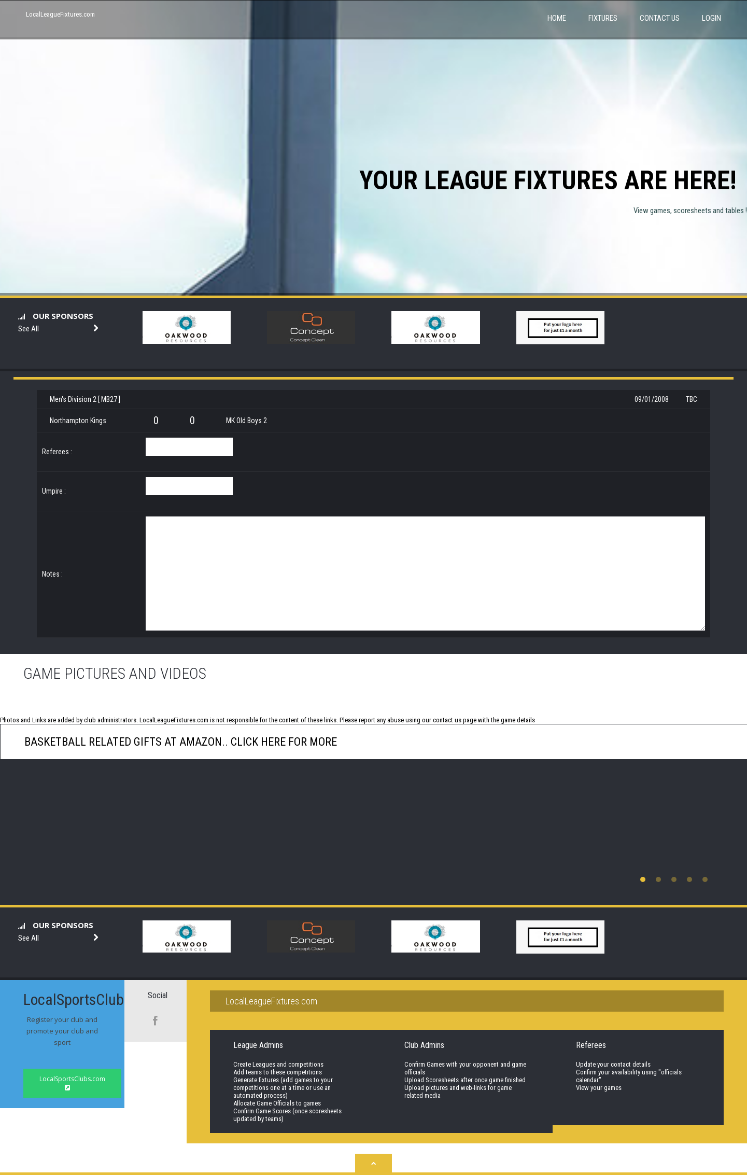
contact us (447, 720)
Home (556, 18)
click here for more (282, 741)
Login (711, 18)
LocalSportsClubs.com (72, 1082)
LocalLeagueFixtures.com (60, 14)
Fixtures (602, 18)
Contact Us (660, 18)
